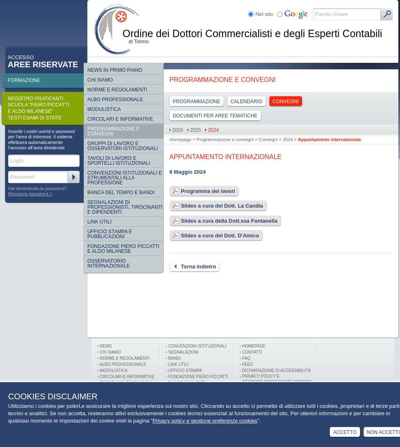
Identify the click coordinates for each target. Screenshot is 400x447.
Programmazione (196, 101)
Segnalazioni (183, 352)
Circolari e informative (120, 119)
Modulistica (104, 109)
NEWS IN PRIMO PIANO (114, 70)
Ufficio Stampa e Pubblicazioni (109, 234)
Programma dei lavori (202, 191)
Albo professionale (123, 364)
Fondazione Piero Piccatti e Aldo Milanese (123, 248)
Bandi (174, 358)
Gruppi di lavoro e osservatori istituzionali (122, 146)
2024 (213, 130)
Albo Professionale (115, 99)
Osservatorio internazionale (108, 263)
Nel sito (264, 14)
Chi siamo (100, 80)
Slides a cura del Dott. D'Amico (214, 235)
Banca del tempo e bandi (120, 192)
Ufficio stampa (185, 370)
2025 (195, 130)
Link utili (178, 364)
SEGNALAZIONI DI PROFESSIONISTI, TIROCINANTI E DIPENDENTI (124, 207)
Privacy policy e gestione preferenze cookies (205, 421)
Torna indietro (192, 266)
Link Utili (99, 222)
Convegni (286, 101)
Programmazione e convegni (113, 131)
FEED (247, 364)
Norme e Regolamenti (124, 358)
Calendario (246, 101)
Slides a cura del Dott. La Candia (216, 206)
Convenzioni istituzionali (197, 346)
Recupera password (28, 193)
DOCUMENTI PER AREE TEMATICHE (215, 116)
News (106, 346)
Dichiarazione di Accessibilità (276, 370)
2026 (177, 130)
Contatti (252, 352)
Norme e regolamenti (117, 90)
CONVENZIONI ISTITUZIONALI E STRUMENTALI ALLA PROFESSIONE (124, 178)
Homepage (180, 139)
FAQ (246, 358)
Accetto (344, 432)
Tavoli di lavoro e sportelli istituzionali (118, 160)
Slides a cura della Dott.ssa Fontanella (223, 221)
